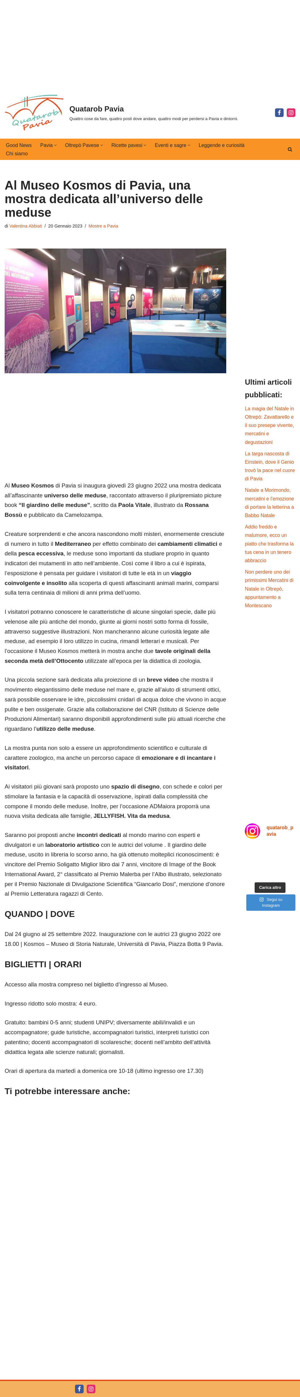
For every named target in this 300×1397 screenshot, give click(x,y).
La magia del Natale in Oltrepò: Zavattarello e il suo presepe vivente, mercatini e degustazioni (269, 425)
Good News (19, 145)
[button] (55, 145)
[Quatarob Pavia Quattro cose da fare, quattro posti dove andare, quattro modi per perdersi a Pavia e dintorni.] (121, 112)
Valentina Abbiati (25, 226)
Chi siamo (17, 153)
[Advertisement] (150, 43)
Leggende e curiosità (222, 145)
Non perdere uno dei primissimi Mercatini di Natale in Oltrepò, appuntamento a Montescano (269, 588)
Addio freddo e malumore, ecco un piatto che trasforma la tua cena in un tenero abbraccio (269, 543)
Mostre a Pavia (103, 226)
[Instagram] (291, 112)
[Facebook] (279, 112)
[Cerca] (290, 149)
